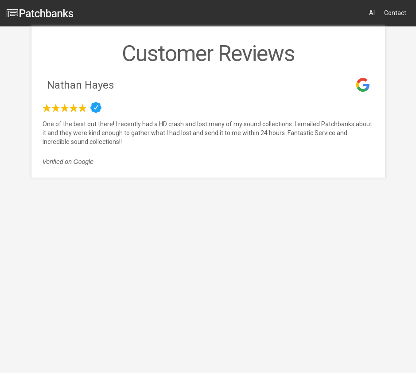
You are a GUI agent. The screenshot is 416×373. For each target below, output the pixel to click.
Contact (395, 12)
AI (372, 12)
